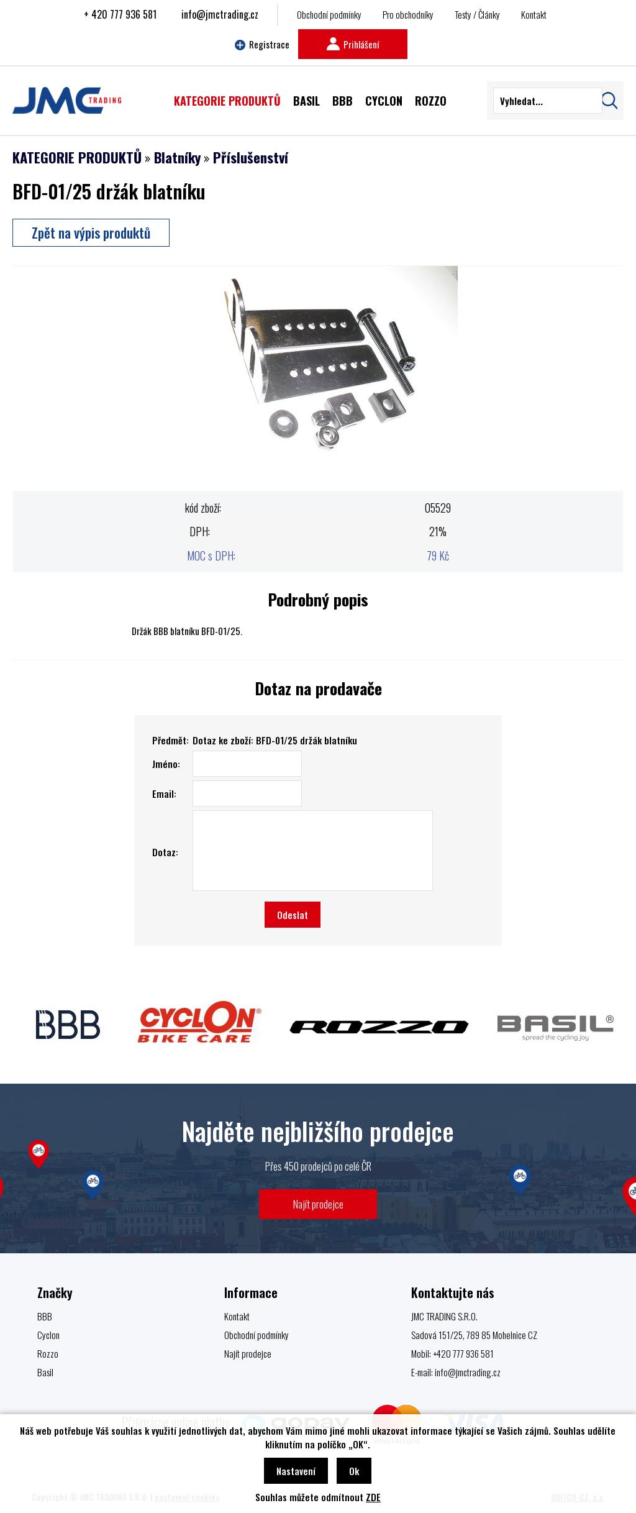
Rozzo (47, 1353)
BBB (44, 1316)
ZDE (373, 1497)
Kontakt (534, 14)
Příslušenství (250, 157)
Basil (45, 1372)
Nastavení (296, 1471)
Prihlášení (353, 44)
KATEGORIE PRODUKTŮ (77, 157)
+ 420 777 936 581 (120, 14)
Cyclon (48, 1335)
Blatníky (177, 157)
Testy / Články (477, 14)
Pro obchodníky (408, 14)
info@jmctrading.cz (219, 14)
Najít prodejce (318, 1204)
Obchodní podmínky (329, 14)
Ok (354, 1471)
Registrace (262, 44)
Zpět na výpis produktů (91, 232)
